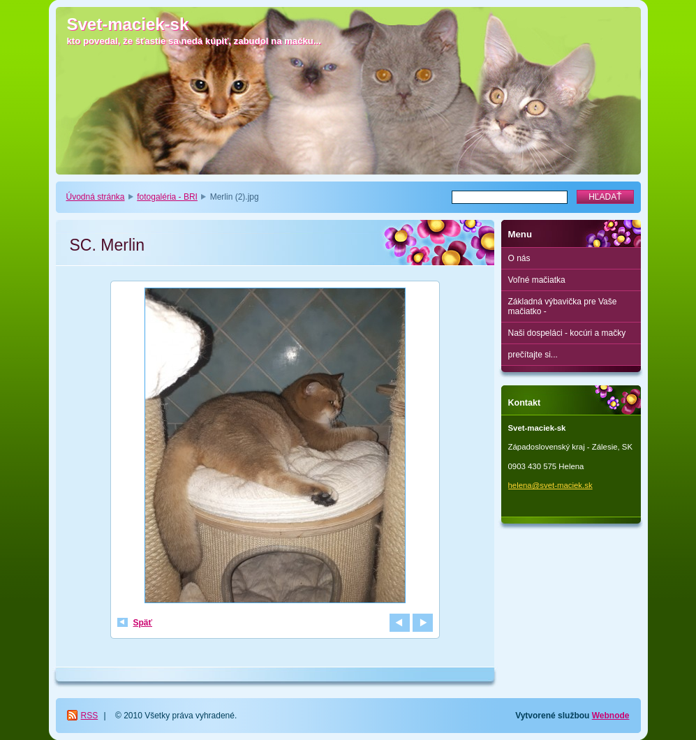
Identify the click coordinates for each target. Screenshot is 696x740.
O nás (519, 258)
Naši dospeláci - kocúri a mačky (567, 333)
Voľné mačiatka (536, 280)
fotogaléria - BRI (167, 197)
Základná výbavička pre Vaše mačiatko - (562, 306)
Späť (143, 623)
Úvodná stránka (95, 197)
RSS (89, 715)
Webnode (611, 715)
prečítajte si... (533, 355)
